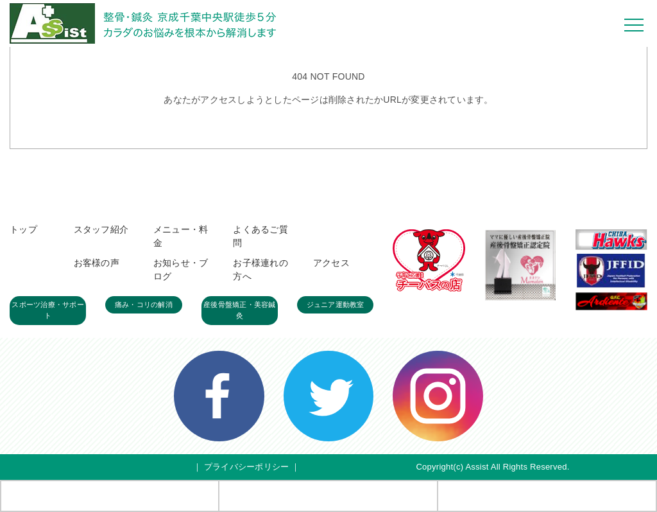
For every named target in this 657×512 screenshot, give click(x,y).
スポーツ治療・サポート (48, 310)
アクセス (331, 263)
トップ (23, 229)
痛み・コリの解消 (144, 304)
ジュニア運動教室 (335, 304)
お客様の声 (96, 263)
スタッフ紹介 (101, 229)
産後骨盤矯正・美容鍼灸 (239, 310)
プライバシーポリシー (246, 467)
